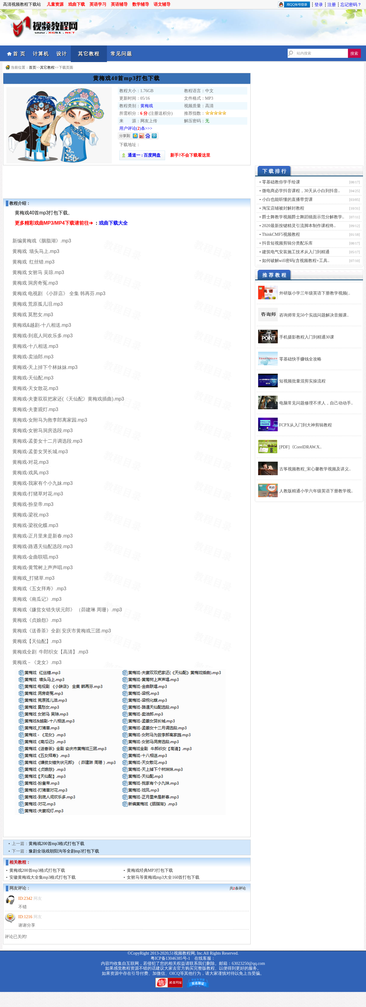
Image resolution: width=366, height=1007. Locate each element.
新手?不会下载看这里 (190, 155)
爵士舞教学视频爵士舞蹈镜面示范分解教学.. (303, 217)
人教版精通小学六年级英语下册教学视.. (316, 491)
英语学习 (97, 4)
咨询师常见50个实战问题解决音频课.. (314, 315)
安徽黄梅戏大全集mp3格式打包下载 (42, 877)
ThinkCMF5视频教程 (281, 234)
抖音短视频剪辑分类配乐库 (287, 243)
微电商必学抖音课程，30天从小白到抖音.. (301, 191)
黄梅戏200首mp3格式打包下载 (57, 843)
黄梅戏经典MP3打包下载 (150, 870)
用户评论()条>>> (135, 128)
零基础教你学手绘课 (281, 182)
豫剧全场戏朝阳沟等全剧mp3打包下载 (64, 851)
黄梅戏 (146, 106)
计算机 (41, 53)
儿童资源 (55, 4)
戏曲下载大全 (113, 223)
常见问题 (121, 53)
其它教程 (89, 53)
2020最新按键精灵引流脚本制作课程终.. (299, 225)
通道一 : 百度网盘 (142, 155)
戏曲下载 (76, 4)
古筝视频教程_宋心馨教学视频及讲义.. (315, 469)
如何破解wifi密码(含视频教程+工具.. (296, 260)
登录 (318, 4)
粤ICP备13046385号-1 (170, 958)
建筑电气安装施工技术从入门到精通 (296, 252)
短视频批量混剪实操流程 (302, 381)
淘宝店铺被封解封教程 (283, 208)
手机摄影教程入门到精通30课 (306, 337)
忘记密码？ (350, 4)
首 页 (19, 53)
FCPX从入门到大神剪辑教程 (305, 425)
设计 (61, 53)
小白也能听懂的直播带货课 (287, 199)
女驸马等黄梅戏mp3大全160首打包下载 (163, 877)
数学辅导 (140, 4)
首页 (32, 67)
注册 (331, 4)
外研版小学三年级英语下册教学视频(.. (314, 293)
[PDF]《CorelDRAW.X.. (300, 447)
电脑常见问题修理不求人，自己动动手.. (316, 403)
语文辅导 (162, 4)
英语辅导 (119, 4)
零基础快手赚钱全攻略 (300, 359)
